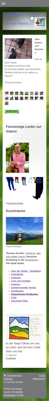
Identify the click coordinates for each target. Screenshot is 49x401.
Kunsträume (31, 260)
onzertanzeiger (15, 203)
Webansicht (39, 378)
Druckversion (12, 375)
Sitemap (8, 378)
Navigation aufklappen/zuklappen (24, 3)
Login (42, 375)
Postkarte (11, 358)
